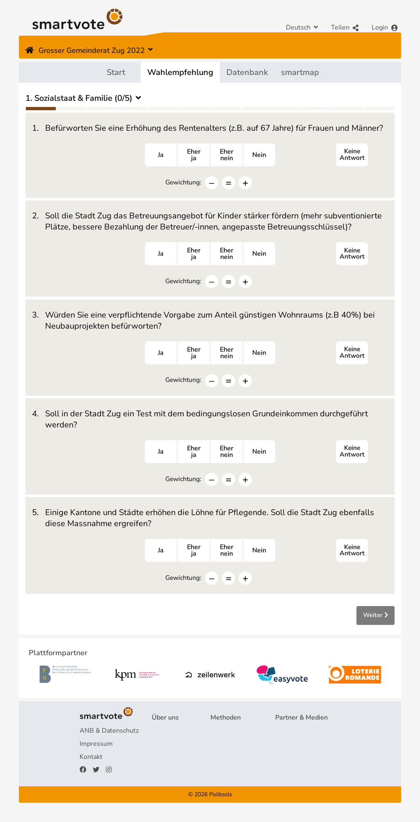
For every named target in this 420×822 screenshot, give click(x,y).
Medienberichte (298, 749)
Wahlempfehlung (180, 72)
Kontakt (91, 763)
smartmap (300, 72)
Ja (161, 155)
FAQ (158, 749)
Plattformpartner (300, 736)
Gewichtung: (183, 183)
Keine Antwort (352, 155)
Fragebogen (228, 736)
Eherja (194, 155)
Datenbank (247, 72)
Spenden (165, 776)
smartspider (228, 763)
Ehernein (226, 155)
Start (116, 72)
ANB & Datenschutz (109, 736)
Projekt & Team (174, 736)
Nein (259, 155)
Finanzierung (170, 763)
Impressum (96, 749)
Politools (220, 800)
